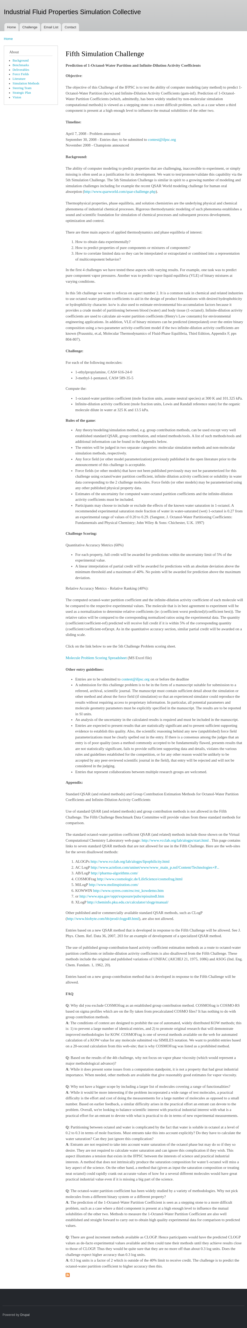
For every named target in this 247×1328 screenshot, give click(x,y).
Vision (17, 97)
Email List (51, 27)
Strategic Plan (22, 92)
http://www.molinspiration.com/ (113, 885)
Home (11, 27)
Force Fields (21, 74)
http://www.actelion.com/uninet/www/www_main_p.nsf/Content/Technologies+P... (155, 867)
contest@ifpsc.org (162, 139)
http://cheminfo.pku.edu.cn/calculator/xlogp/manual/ (128, 902)
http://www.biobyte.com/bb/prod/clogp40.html (103, 919)
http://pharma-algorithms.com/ (114, 873)
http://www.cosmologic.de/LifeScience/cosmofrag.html (139, 879)
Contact (70, 27)
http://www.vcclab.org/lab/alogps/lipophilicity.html (130, 861)
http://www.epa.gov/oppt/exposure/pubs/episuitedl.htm (122, 896)
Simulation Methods (26, 83)
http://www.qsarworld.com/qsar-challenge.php (120, 191)
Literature (19, 79)
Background (21, 60)
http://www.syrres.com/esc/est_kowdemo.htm (129, 891)
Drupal (25, 1315)
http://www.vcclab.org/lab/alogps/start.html (175, 840)
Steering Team (22, 88)
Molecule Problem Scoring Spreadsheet (96, 658)
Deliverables (21, 70)
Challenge (30, 27)
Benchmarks (21, 65)
